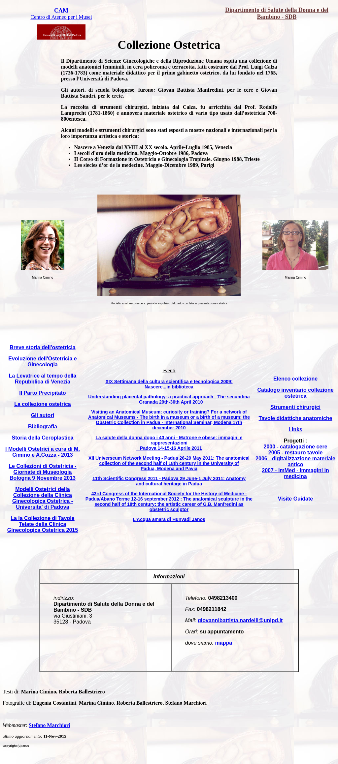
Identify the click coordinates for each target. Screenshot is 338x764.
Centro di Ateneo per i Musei (61, 17)
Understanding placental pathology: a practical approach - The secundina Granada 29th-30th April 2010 (169, 399)
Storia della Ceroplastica (43, 438)
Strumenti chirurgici (295, 407)
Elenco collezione (295, 379)
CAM (61, 10)
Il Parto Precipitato (42, 393)
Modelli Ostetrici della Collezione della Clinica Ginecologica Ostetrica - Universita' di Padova (42, 498)
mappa (223, 643)
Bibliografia (42, 426)
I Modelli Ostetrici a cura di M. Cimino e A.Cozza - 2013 (42, 452)
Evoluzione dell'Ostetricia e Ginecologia (42, 361)
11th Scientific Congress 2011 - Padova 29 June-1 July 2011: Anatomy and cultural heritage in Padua (169, 481)
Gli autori (42, 415)
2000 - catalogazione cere (295, 446)
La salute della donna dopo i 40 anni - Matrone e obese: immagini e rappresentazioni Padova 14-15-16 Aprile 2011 (169, 443)
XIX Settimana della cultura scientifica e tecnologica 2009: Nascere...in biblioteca (168, 384)
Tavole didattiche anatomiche (295, 418)
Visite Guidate (295, 499)
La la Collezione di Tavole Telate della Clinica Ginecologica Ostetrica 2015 (42, 524)
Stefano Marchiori (49, 725)
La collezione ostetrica (42, 404)
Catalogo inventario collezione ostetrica (295, 393)
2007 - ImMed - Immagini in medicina (295, 473)
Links (295, 429)
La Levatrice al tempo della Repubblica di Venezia (43, 378)
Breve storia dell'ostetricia (42, 347)
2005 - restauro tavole (295, 452)
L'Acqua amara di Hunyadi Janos (169, 519)
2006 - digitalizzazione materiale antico (295, 461)
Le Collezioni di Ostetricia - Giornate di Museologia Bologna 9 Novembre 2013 (42, 472)
